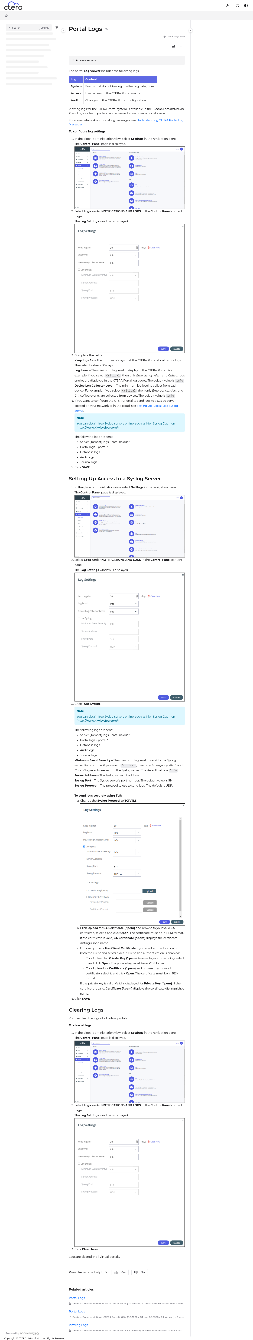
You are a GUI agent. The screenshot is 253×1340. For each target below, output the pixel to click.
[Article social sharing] (173, 47)
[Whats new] (237, 5)
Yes (120, 1272)
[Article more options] (182, 47)
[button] (29, 27)
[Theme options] (246, 5)
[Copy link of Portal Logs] (106, 29)
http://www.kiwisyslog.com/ (97, 427)
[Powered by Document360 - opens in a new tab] (22, 1333)
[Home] (6, 15)
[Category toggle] (63, 30)
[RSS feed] (228, 5)
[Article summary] (127, 60)
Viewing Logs (78, 1325)
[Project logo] (13, 5)
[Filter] (57, 27)
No (139, 1272)
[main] (126, 678)
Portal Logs (77, 1298)
